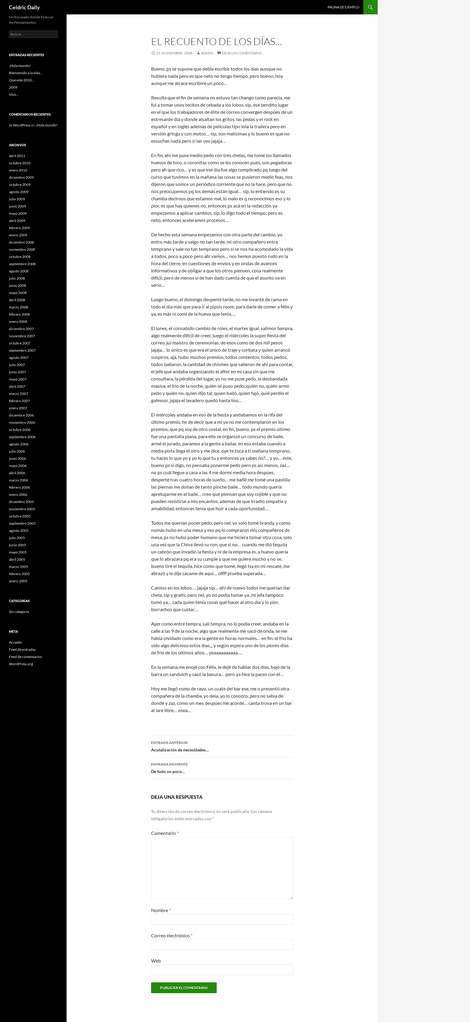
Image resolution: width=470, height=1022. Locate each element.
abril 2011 (17, 155)
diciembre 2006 (21, 415)
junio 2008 (17, 285)
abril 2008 (17, 300)
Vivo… (14, 94)
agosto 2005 (18, 530)
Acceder (15, 642)
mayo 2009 (18, 213)
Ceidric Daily (24, 7)
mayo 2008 (18, 292)
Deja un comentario (242, 53)
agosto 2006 (18, 444)
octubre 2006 (20, 429)
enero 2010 (18, 170)
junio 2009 (17, 206)
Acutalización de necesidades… (222, 745)
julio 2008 (17, 278)
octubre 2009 (20, 184)
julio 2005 (17, 537)
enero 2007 (18, 408)
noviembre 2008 (22, 249)
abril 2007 (17, 386)
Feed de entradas (22, 649)
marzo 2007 (18, 393)
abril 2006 (17, 473)
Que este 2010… (21, 80)
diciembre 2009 (21, 177)
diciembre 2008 (21, 242)
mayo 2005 (18, 552)
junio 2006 (17, 458)
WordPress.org (21, 664)
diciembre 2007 (21, 328)
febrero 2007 (19, 401)
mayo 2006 (18, 465)
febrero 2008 (19, 314)
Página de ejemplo (343, 7)
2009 (13, 87)
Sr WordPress (20, 125)
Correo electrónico (171, 935)
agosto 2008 (18, 271)
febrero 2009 (19, 228)
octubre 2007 (20, 343)
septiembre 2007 (22, 350)
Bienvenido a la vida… (26, 73)
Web (156, 960)
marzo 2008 (18, 307)
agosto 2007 (18, 357)
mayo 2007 (18, 379)
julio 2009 (17, 199)
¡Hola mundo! (20, 65)
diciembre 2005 (21, 501)
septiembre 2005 (22, 523)
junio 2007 (17, 372)
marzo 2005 (18, 566)
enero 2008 (18, 321)
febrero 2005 (19, 574)
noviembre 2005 (22, 509)
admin (207, 53)
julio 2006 (17, 451)
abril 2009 (17, 220)
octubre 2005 (20, 516)
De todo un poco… (222, 767)
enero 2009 (18, 235)
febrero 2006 (19, 487)
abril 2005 (17, 559)
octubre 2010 (20, 163)
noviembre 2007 (22, 336)
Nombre (161, 910)
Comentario (165, 833)
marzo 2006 (18, 480)
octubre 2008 (20, 256)
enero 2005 (18, 581)
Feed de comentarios (25, 656)
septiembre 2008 (22, 264)
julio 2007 (17, 364)
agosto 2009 (18, 192)
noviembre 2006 (22, 422)
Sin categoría (19, 611)
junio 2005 (17, 545)
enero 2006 (18, 494)
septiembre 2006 (22, 437)
